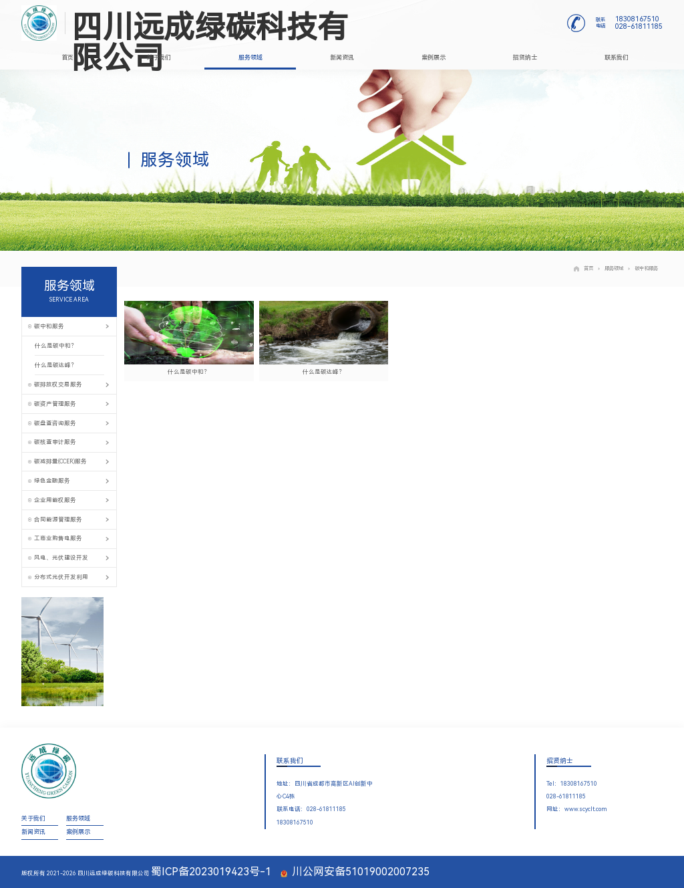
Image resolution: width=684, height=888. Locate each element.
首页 (67, 57)
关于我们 (159, 57)
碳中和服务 (643, 268)
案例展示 (433, 57)
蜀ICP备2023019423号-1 (211, 871)
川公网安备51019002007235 (355, 871)
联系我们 (617, 57)
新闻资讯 (342, 57)
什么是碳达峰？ (56, 365)
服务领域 (250, 57)
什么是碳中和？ (56, 345)
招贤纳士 (525, 57)
